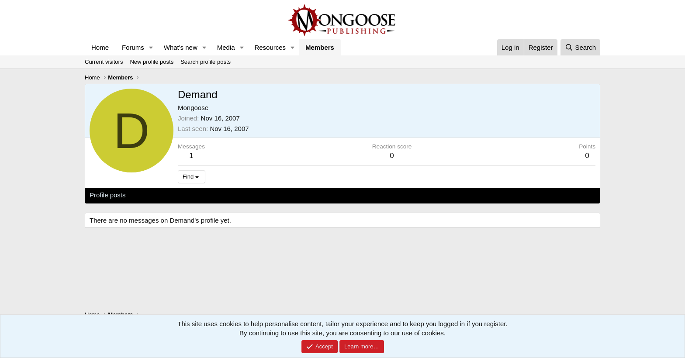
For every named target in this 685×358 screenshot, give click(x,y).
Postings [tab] (195, 195)
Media (226, 47)
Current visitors (104, 62)
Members (319, 47)
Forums (133, 47)
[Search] (580, 47)
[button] (151, 47)
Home (100, 47)
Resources (270, 47)
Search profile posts (205, 62)
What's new (180, 47)
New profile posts (151, 62)
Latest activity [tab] (154, 195)
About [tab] (225, 195)
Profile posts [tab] (108, 195)
